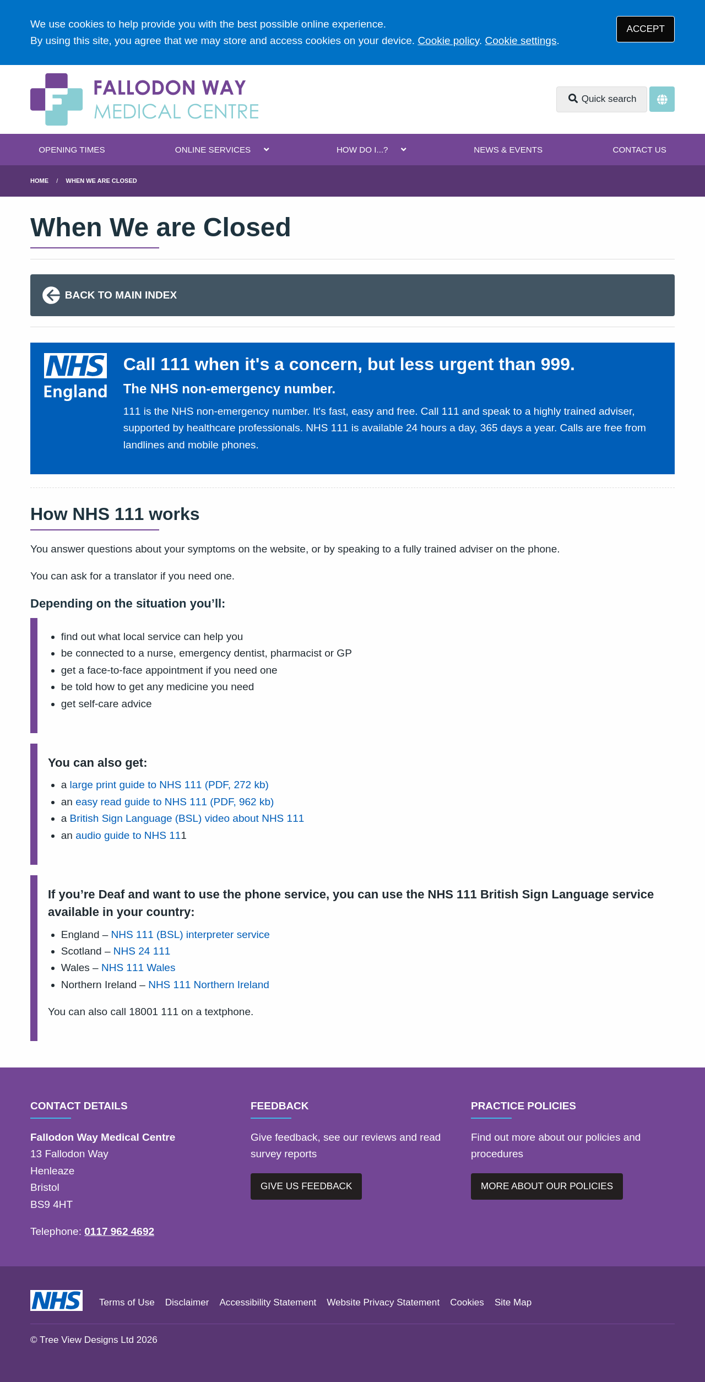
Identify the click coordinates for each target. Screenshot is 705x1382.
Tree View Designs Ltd (87, 1340)
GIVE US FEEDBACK (306, 1186)
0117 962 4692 (119, 1231)
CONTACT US (639, 149)
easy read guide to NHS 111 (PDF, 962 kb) (174, 801)
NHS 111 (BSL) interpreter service (190, 934)
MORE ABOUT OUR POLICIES (547, 1186)
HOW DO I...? (362, 149)
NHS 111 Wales (138, 967)
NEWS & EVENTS (508, 149)
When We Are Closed (101, 180)
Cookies (467, 1302)
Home (39, 180)
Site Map (513, 1302)
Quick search (602, 99)
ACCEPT (646, 29)
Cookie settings (521, 40)
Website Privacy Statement (383, 1302)
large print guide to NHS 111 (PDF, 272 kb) (169, 784)
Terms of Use (127, 1302)
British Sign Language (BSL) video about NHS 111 (187, 818)
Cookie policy (448, 40)
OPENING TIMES (72, 149)
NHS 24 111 (142, 951)
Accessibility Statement (267, 1302)
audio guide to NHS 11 (128, 835)
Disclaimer (187, 1302)
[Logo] (144, 99)
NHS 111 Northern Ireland (208, 984)
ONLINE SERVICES (213, 149)
